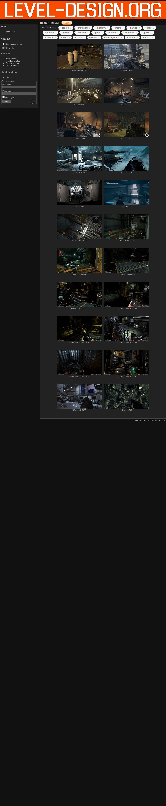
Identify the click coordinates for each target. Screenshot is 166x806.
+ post (97, 32)
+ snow (94, 37)
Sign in (9, 77)
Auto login (8, 97)
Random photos (13, 61)
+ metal (66, 32)
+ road (65, 37)
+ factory (50, 32)
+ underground (113, 37)
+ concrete (130, 32)
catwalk (66, 23)
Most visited (11, 59)
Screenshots (10, 44)
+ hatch (148, 37)
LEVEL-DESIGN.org (157, 420)
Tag (51, 22)
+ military (82, 32)
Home (43, 22)
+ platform (101, 28)
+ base (149, 28)
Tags (8, 32)
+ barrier (134, 28)
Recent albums (12, 65)
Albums (5, 38)
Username (6, 84)
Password (6, 91)
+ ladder (50, 37)
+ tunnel (112, 32)
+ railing (65, 28)
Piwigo (145, 420)
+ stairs (118, 28)
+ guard (147, 32)
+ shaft (79, 37)
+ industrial (83, 28)
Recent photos (12, 63)
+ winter (132, 37)
